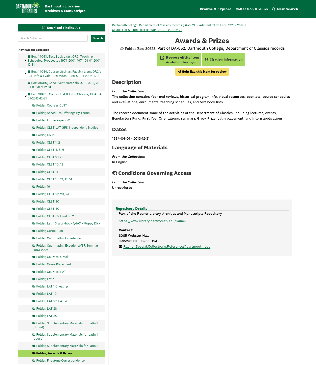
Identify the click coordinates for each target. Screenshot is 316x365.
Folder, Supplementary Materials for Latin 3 (67, 346)
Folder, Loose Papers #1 (53, 120)
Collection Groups (252, 9)
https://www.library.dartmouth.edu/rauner (152, 221)
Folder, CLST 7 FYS (49, 157)
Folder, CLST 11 (47, 172)
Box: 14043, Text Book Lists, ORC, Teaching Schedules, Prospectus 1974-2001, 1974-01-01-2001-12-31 (65, 60)
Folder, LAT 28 (46, 308)
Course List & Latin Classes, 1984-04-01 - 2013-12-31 (147, 30)
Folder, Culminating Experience (58, 238)
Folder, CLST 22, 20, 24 (52, 194)
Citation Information (224, 59)
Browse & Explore (216, 9)
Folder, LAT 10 (46, 294)
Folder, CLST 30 (47, 201)
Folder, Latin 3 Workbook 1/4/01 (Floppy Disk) (69, 223)
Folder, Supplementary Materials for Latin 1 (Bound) (65, 325)
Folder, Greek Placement (53, 264)
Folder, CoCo (45, 135)
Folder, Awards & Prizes (54, 353)
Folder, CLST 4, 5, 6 (50, 150)
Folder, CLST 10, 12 (49, 164)
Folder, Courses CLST (51, 105)
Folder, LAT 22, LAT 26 (52, 301)
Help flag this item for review (202, 71)
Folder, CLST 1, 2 (48, 142)
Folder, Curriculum (49, 231)
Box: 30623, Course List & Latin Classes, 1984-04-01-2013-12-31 (65, 96)
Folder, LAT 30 (46, 316)
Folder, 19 (43, 186)
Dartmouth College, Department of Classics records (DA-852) (154, 25)
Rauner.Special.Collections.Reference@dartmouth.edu (166, 246)
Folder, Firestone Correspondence (60, 360)
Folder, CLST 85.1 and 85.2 (55, 216)
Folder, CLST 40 (47, 209)
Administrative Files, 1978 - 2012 (221, 25)
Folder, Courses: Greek (52, 257)
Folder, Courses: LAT (51, 271)
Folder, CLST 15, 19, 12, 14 (54, 179)
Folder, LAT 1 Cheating (52, 286)
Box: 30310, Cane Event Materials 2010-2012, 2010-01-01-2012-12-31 (66, 85)
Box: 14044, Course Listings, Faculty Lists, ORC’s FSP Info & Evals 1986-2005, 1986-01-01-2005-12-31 (64, 73)
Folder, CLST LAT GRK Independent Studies (67, 127)
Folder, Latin (45, 279)
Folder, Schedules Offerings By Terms (63, 113)
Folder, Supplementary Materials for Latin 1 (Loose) (65, 336)
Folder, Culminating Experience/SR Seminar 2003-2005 (65, 247)
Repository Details (131, 208)
